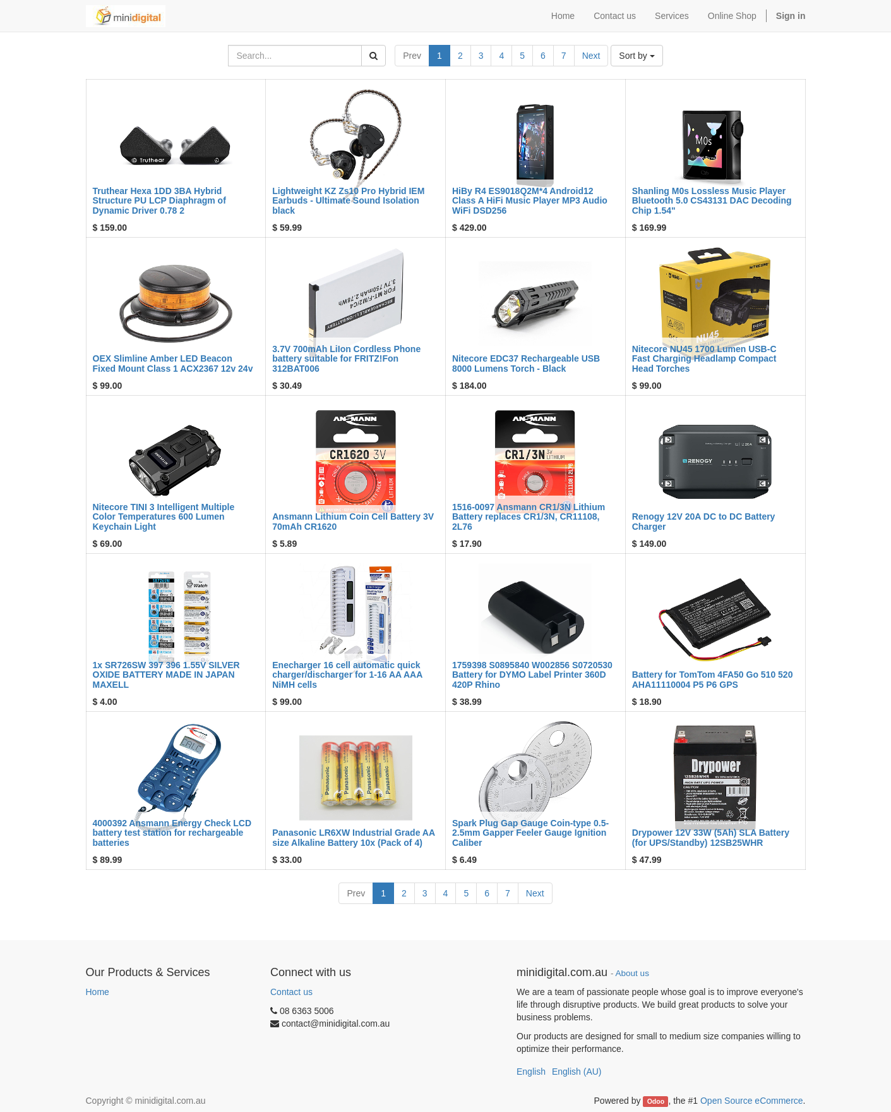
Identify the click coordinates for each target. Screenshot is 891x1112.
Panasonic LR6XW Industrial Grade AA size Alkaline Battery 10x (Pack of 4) (353, 837)
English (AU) (577, 1071)
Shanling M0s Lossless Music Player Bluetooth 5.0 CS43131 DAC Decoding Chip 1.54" (712, 201)
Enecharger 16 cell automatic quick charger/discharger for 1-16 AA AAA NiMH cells (347, 675)
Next (591, 56)
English (531, 1071)
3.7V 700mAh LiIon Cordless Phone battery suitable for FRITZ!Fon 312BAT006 (346, 359)
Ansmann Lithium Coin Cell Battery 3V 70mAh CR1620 (353, 521)
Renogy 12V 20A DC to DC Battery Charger (703, 521)
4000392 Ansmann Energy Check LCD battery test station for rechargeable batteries (172, 833)
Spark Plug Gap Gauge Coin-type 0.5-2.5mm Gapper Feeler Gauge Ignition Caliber (530, 833)
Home (97, 992)
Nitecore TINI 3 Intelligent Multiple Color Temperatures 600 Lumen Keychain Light (164, 517)
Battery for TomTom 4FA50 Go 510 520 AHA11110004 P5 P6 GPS (712, 679)
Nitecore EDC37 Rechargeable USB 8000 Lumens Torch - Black (526, 363)
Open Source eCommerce (751, 1101)
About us (632, 973)
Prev (412, 56)
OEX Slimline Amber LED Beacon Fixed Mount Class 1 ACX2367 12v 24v (173, 363)
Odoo (655, 1101)
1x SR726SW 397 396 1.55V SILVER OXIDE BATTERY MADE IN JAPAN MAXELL (166, 675)
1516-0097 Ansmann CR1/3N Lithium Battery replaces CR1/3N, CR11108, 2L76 (528, 517)
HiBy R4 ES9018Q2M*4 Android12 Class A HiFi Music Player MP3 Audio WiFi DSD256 (529, 201)
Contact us (291, 992)
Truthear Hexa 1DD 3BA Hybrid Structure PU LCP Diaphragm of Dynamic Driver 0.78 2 (159, 201)
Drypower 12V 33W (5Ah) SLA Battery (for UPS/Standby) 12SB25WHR (710, 837)
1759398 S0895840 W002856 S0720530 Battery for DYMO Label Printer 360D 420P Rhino (532, 675)
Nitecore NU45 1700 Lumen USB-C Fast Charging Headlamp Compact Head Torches (704, 359)
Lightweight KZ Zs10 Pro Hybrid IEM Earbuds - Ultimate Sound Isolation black (348, 201)
